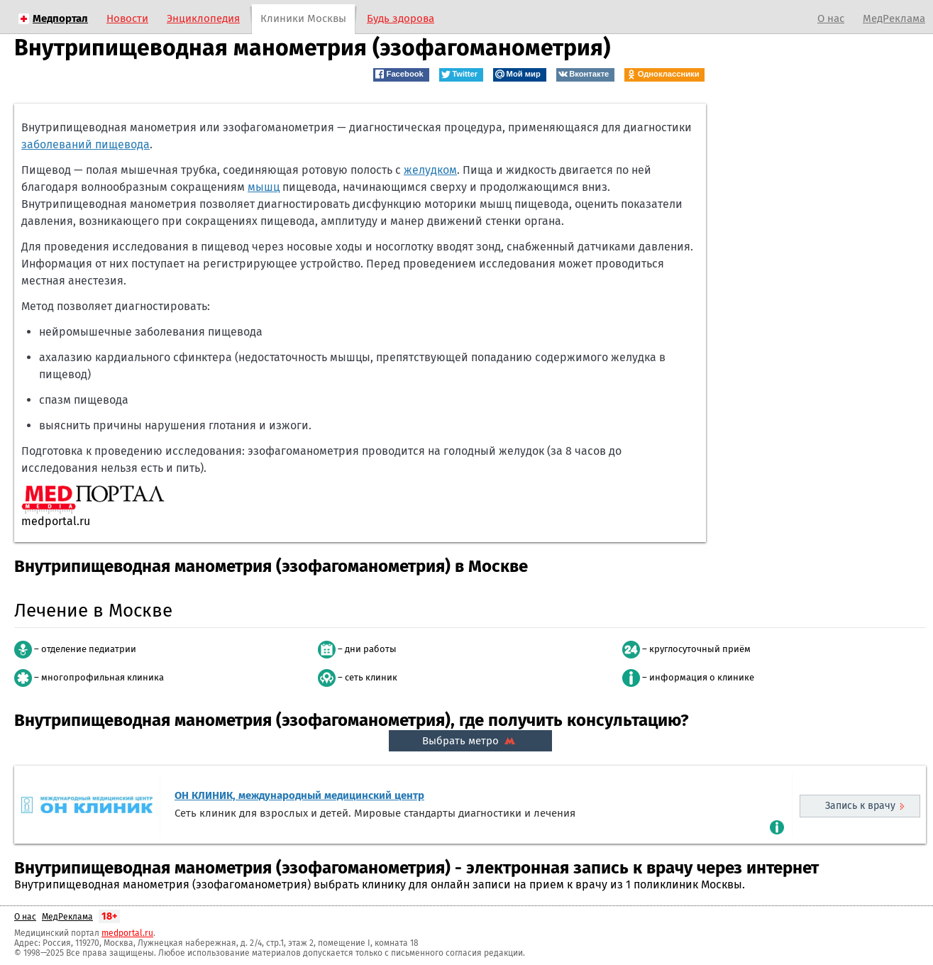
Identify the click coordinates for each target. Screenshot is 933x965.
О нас (830, 18)
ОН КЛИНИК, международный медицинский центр (299, 795)
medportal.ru (127, 933)
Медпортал (60, 18)
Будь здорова (400, 18)
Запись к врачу (860, 806)
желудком (430, 170)
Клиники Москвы (303, 18)
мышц (264, 187)
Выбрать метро (470, 740)
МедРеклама (894, 18)
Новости (127, 18)
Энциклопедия (203, 18)
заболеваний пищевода (85, 144)
